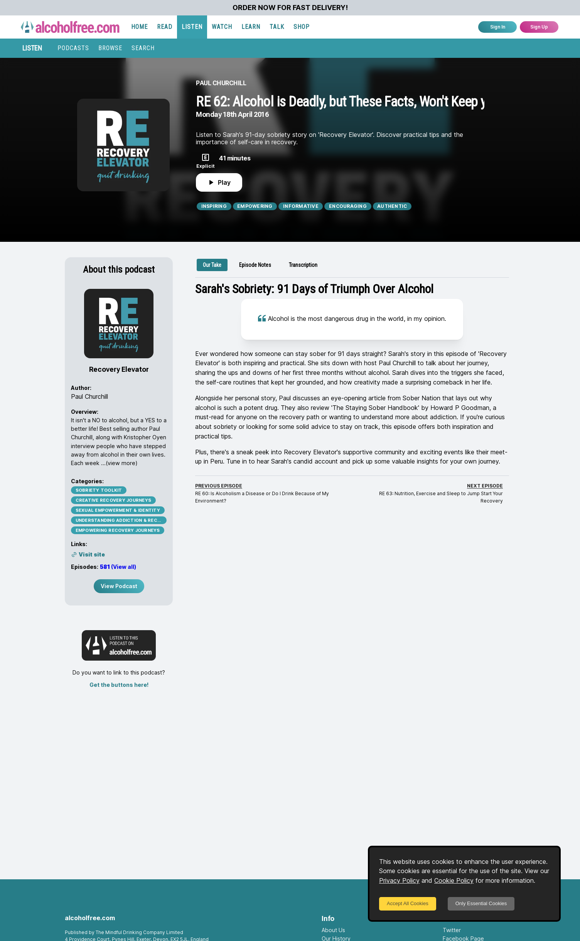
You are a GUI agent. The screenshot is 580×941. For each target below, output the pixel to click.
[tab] (212, 265)
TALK (277, 26)
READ (164, 26)
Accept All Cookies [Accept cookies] (407, 903)
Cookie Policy (454, 880)
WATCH (222, 26)
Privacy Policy (399, 880)
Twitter (452, 930)
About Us (333, 930)
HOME (139, 26)
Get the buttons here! (118, 684)
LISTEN (192, 26)
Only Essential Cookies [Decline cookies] (481, 903)
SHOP (301, 26)
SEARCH (143, 48)
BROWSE (110, 48)
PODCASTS (73, 48)
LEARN (250, 26)
